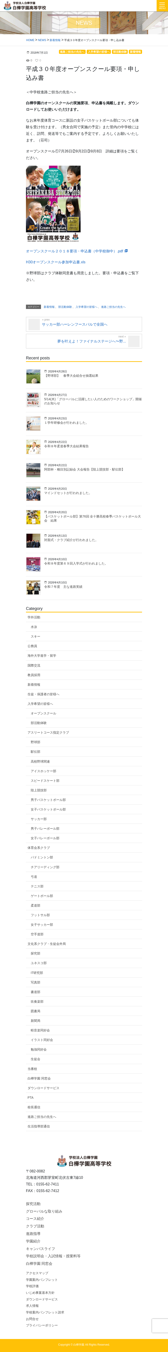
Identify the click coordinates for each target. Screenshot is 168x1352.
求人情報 (32, 1306)
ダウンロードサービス (43, 1088)
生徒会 (35, 1059)
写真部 (35, 982)
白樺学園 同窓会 (39, 1078)
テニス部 (37, 886)
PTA (30, 1097)
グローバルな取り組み (44, 1211)
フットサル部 (40, 915)
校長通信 (34, 1107)
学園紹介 (33, 1241)
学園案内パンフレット (42, 1279)
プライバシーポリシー (42, 1325)
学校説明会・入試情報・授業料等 (53, 1256)
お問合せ (32, 1319)
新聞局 (35, 1020)
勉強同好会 (39, 1049)
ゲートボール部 (42, 896)
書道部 (35, 992)
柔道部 (35, 905)
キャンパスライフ (40, 1249)
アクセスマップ (37, 1273)
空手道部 (37, 934)
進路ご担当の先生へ (42, 1117)
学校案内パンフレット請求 (45, 1312)
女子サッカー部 (42, 924)
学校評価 (32, 1286)
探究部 (35, 953)
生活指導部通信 (39, 1126)
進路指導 (33, 1234)
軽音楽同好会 (40, 1030)
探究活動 (33, 1204)
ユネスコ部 (39, 963)
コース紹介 (35, 1219)
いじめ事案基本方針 (40, 1292)
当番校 (32, 1069)
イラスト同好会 (42, 1040)
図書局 (35, 1011)
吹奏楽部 (37, 1001)
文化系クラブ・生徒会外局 (47, 944)
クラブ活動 (35, 1226)
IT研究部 (37, 973)
